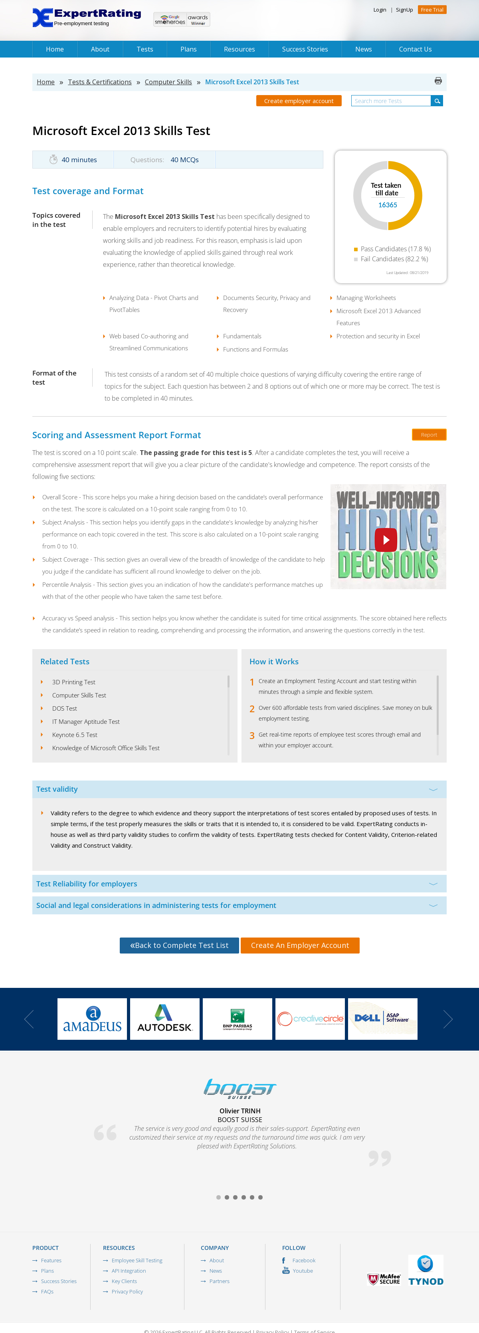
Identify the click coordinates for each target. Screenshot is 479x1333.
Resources (239, 49)
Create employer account (299, 101)
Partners (220, 1281)
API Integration (129, 1270)
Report (429, 434)
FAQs (47, 1291)
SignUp (404, 9)
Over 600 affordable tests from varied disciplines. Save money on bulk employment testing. (345, 713)
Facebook (298, 1260)
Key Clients (124, 1281)
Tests (145, 49)
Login (380, 9)
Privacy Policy (127, 1291)
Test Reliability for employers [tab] (236, 883)
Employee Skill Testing (137, 1260)
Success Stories (305, 49)
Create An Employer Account (300, 945)
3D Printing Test (73, 682)
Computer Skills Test (79, 695)
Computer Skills (168, 81)
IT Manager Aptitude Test (86, 721)
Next (448, 1019)
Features (51, 1260)
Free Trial (432, 9)
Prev (29, 1019)
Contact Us (415, 49)
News (363, 49)
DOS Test (64, 708)
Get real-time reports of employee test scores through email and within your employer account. (340, 740)
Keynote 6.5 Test (74, 735)
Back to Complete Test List (179, 945)
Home (55, 49)
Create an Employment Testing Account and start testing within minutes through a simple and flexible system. (337, 686)
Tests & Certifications (100, 81)
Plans (188, 49)
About (100, 49)
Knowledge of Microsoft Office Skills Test (106, 748)
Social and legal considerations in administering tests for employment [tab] (236, 905)
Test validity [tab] (236, 789)
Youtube (297, 1270)
